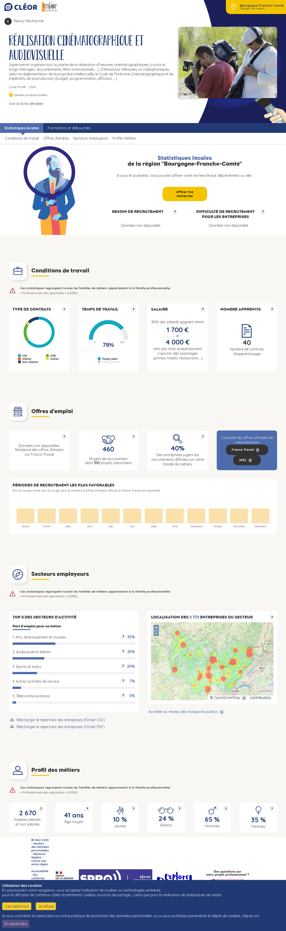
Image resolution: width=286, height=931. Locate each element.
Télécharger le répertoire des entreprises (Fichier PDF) (60, 727)
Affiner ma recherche (184, 194)
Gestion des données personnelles (40, 847)
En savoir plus (15, 923)
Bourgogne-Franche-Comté (262, 5)
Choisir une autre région (39, 862)
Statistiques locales (21, 128)
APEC (243, 460)
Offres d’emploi (56, 138)
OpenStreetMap (227, 697)
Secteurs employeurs (90, 138)
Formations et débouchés (69, 128)
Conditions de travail (22, 138)
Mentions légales (38, 855)
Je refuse (46, 906)
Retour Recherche (29, 21)
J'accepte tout (16, 906)
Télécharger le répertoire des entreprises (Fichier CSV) (60, 720)
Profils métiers (124, 138)
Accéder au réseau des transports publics (183, 711)
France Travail (243, 450)
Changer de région (252, 8)
